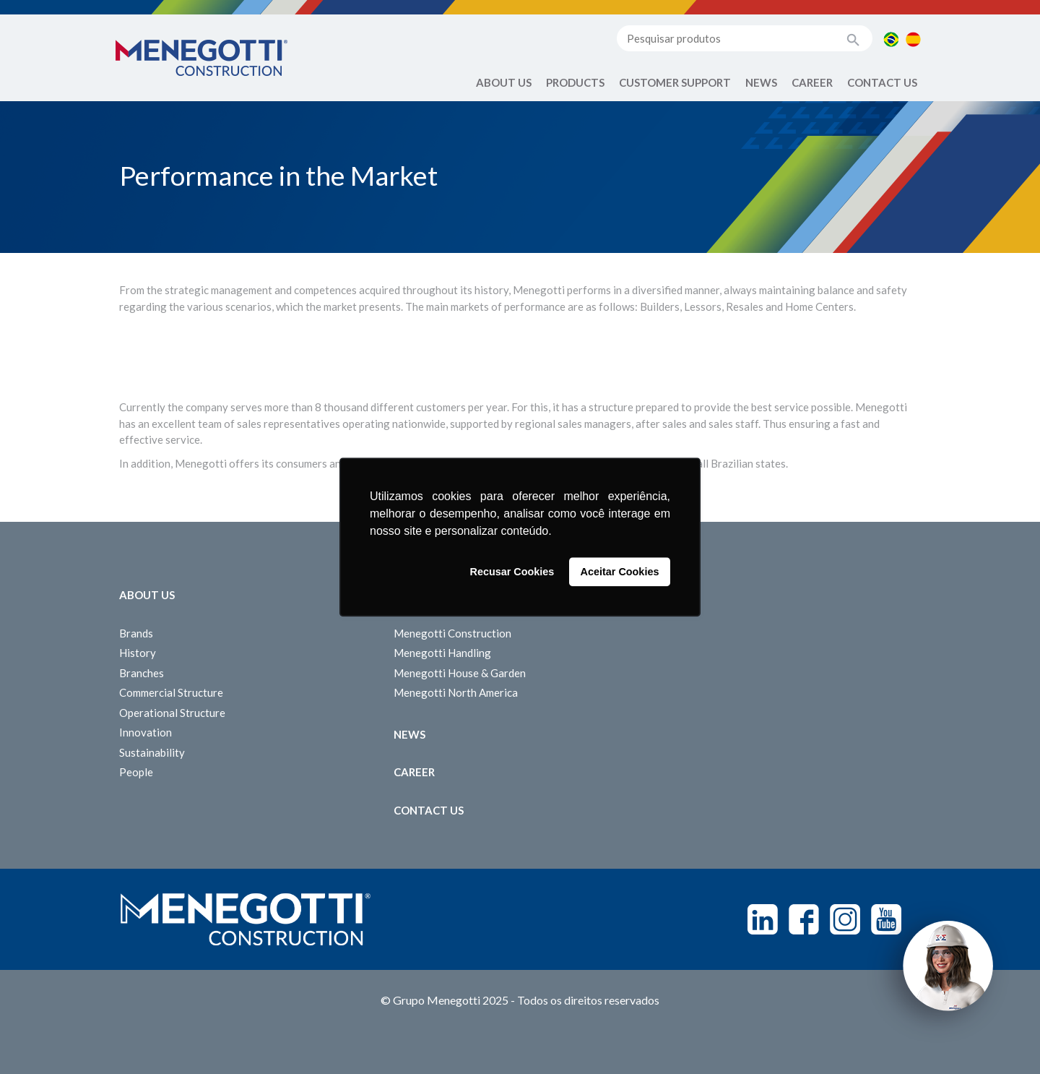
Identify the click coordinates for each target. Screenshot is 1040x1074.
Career (812, 82)
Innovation (145, 732)
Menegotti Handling (442, 652)
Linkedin (763, 919)
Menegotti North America (456, 692)
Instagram (845, 919)
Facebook (804, 919)
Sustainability (152, 752)
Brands (136, 633)
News (761, 82)
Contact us (882, 82)
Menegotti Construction (452, 633)
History (137, 652)
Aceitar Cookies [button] (620, 571)
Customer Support (675, 82)
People (136, 771)
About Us (504, 82)
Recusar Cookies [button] (512, 571)
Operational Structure (172, 712)
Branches (141, 672)
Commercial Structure (171, 692)
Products (575, 82)
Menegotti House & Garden (460, 672)
